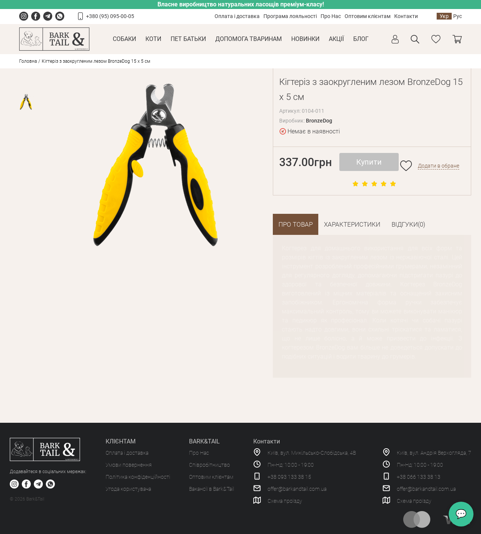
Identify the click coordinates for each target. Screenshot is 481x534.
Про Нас (331, 16)
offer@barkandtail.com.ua (297, 489)
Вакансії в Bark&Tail (211, 489)
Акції (336, 38)
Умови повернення (129, 465)
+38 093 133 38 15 (289, 477)
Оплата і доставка (237, 16)
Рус (457, 16)
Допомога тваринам (248, 38)
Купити (369, 161)
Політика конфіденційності (138, 477)
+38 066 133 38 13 (418, 477)
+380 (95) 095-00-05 (110, 16)
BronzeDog (319, 121)
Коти (153, 38)
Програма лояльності (290, 16)
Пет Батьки (188, 38)
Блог (361, 38)
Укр (444, 16)
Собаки (124, 38)
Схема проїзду (285, 501)
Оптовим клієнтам (367, 16)
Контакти (406, 16)
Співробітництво (209, 465)
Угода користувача (128, 489)
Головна (28, 61)
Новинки (305, 38)
